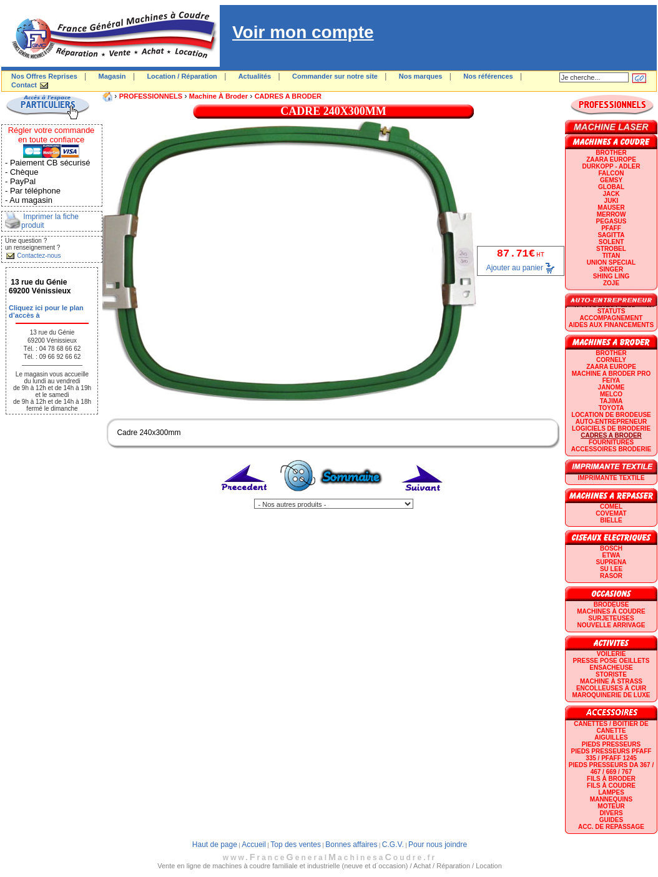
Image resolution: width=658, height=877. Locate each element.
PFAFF (611, 228)
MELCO (611, 394)
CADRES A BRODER (288, 96)
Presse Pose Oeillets (611, 660)
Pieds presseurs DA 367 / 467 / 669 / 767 (611, 768)
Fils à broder (611, 778)
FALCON (611, 173)
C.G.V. (393, 844)
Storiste (611, 674)
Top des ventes (295, 844)
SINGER (611, 269)
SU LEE (611, 569)
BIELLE (611, 520)
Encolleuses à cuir (611, 688)
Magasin (112, 76)
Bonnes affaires (351, 844)
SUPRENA (611, 562)
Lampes (611, 792)
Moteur (610, 806)
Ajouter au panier (514, 267)
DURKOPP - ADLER (611, 166)
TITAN (611, 255)
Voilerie (611, 653)
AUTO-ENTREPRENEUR (611, 421)
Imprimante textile (610, 477)
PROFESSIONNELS (150, 96)
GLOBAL (611, 187)
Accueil (254, 844)
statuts (611, 311)
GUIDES (611, 819)
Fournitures (611, 442)
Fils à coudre (611, 785)
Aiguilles (610, 737)
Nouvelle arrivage (611, 625)
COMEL (611, 506)
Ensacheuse (610, 667)
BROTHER (611, 152)
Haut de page (214, 844)
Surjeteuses (611, 618)
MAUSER (610, 207)
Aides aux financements (611, 324)
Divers (610, 813)
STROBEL (611, 248)
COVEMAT (611, 513)
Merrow (611, 214)
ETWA (611, 555)
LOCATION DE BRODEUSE (611, 414)
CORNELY (611, 359)
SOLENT (611, 241)
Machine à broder (218, 96)
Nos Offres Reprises (44, 76)
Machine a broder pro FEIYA (611, 377)
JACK (610, 193)
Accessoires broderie (611, 449)
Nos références (488, 76)
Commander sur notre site (335, 76)
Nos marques (421, 76)
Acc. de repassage (611, 826)
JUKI (611, 200)
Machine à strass (611, 681)
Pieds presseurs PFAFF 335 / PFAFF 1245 (611, 755)
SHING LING (611, 276)
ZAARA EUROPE (611, 159)
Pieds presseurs (611, 744)
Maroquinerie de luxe (611, 695)
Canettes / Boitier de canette (611, 727)
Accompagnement (611, 318)
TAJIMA (611, 401)
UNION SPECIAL (611, 262)
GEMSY (611, 180)
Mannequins (611, 799)
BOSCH (611, 548)
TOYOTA (611, 407)
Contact (24, 85)
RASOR (611, 575)
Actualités (255, 76)
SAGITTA (610, 235)
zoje (611, 283)
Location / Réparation (182, 76)
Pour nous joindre (437, 844)
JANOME (611, 387)
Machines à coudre (611, 611)
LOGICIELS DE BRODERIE (611, 428)
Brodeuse (611, 604)
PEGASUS (611, 221)
